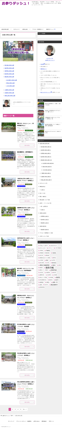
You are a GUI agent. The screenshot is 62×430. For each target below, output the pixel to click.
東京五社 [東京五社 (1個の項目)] (54, 272)
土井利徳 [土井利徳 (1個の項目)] (41, 260)
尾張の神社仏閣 (10, 83)
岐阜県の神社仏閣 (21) (46, 156)
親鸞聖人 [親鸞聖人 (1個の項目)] (48, 282)
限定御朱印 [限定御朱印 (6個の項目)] (54, 285)
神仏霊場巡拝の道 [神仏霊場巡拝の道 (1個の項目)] (43, 279)
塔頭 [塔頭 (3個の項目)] (47, 260)
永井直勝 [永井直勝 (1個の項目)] (55, 274)
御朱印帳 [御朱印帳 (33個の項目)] (50, 268)
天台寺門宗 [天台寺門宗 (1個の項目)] (53, 260)
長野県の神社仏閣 (9, 71)
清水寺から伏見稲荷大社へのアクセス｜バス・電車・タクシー (53, 111)
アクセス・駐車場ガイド (37, 29)
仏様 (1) (43, 189)
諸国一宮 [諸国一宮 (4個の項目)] (55, 282)
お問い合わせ (36, 421)
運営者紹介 (44, 421)
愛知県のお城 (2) (45, 223)
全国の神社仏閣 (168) (44, 143)
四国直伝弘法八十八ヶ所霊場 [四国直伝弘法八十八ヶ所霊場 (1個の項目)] (45, 257)
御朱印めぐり (44, 68)
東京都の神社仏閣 (9, 65)
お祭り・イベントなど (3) (45, 203)
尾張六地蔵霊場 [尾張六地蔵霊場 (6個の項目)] (44, 265)
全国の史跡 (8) (43, 226)
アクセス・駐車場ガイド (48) (46, 232)
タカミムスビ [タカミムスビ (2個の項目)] (42, 248)
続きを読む (29, 145)
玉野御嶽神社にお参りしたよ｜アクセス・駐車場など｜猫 (52, 118)
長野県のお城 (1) (45, 216)
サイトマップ (11, 421)
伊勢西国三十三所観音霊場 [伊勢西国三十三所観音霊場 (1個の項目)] (44, 252)
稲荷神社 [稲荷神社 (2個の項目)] (42, 282)
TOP (7, 415)
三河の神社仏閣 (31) (47, 170)
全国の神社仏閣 (4, 29)
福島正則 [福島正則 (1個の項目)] (50, 279)
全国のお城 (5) (43, 213)
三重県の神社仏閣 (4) (46, 173)
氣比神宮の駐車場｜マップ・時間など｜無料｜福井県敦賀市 (53, 125)
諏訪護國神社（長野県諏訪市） (25, 152)
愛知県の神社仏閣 (9, 76)
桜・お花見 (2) (44, 206)
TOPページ (51, 421)
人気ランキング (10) (44, 236)
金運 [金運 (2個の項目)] (41, 284)
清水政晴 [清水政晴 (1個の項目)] (51, 277)
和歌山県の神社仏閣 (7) (46, 180)
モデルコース (16, 29)
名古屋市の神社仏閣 (11, 80)
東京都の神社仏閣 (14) (46, 146)
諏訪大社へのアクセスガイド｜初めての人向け (53, 132)
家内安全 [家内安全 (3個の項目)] (54, 262)
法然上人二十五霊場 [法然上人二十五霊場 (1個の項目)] (43, 277)
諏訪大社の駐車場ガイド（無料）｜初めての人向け (53, 104)
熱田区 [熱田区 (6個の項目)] (58, 277)
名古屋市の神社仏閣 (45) (48, 163)
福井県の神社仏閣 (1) (46, 150)
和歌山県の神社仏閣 (10, 95)
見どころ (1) (42, 193)
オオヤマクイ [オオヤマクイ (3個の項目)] (54, 245)
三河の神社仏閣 (10, 86)
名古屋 (42, 64)
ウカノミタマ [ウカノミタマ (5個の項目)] (44, 245)
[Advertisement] (31, 17)
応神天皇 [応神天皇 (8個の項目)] (54, 270)
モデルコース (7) (43, 183)
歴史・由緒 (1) (43, 196)
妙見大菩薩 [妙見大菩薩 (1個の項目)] (42, 262)
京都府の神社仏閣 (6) (46, 176)
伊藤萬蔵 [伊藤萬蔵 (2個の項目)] (54, 252)
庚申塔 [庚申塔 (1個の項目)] (60, 265)
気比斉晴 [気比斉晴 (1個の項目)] (49, 274)
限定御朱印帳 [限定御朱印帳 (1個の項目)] (42, 287)
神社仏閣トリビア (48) (45, 199)
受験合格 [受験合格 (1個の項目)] (47, 255)
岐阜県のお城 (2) (45, 219)
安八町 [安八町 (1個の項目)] (48, 262)
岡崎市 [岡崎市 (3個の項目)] (54, 265)
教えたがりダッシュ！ (46, 92)
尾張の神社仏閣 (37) (47, 166)
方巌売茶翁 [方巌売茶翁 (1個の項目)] (48, 272)
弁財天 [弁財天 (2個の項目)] (41, 267)
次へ (24, 409)
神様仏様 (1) (42, 186)
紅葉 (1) (43, 209)
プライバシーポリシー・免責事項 (23, 421)
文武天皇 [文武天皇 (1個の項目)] (41, 272)
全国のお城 (24, 29)
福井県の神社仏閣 (9, 68)
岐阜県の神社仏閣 (9, 73)
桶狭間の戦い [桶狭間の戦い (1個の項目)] (42, 274)
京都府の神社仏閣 (9, 92)
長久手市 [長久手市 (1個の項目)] (46, 284)
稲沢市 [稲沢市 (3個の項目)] (56, 280)
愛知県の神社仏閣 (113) (46, 160)
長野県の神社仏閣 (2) (46, 153)
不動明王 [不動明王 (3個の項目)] (48, 250)
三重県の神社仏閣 (9, 90)
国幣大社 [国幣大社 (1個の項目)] (54, 257)
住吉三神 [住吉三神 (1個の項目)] (41, 255)
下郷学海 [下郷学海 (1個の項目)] (41, 250)
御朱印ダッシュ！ (50, 29)
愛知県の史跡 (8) (45, 229)
